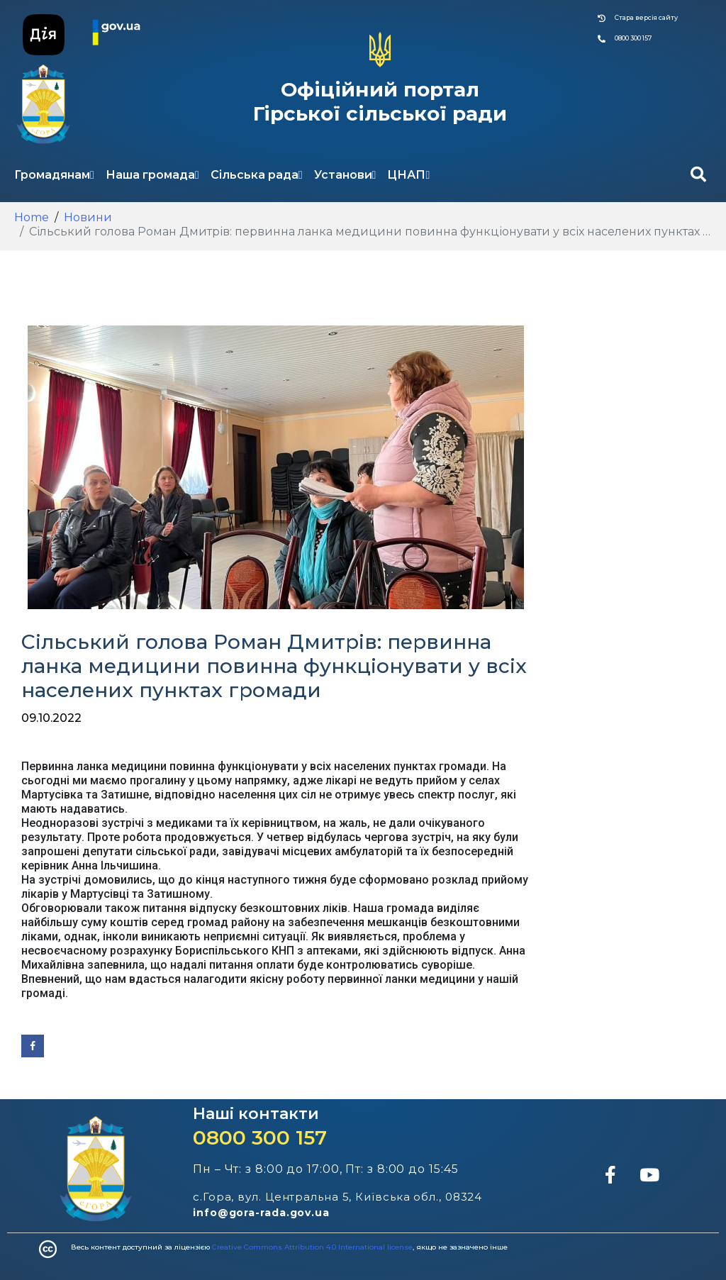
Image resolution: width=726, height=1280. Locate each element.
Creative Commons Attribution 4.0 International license (312, 1247)
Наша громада (152, 175)
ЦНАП (408, 175)
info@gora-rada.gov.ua (261, 1212)
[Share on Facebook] (32, 1046)
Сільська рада (257, 175)
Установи (345, 175)
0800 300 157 (260, 1137)
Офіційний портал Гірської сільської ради (380, 101)
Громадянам (54, 175)
